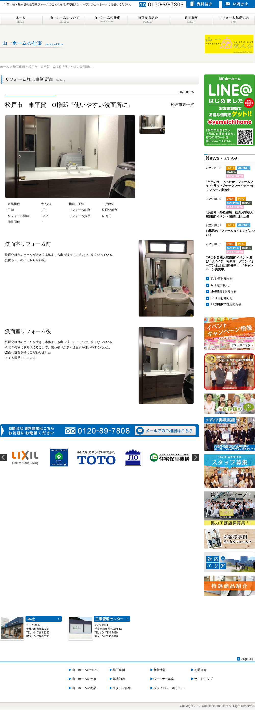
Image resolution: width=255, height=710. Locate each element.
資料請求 (202, 4)
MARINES (217, 291)
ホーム (21, 19)
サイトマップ (202, 679)
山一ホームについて (63, 19)
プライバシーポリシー (167, 688)
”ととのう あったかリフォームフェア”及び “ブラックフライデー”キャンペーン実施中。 (230, 186)
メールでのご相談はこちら (165, 430)
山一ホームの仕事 (106, 19)
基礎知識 (117, 679)
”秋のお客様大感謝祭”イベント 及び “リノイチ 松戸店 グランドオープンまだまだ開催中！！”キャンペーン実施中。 (230, 263)
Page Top (245, 659)
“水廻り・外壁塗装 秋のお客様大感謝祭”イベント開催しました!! (229, 214)
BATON (215, 298)
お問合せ (199, 670)
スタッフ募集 (120, 688)
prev (3, 457)
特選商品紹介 (148, 19)
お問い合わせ (238, 4)
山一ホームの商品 (82, 688)
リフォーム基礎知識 (233, 19)
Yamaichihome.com (214, 706)
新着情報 (158, 670)
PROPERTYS (219, 304)
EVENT (215, 278)
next (195, 457)
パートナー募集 (162, 679)
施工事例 (191, 19)
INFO (214, 285)
